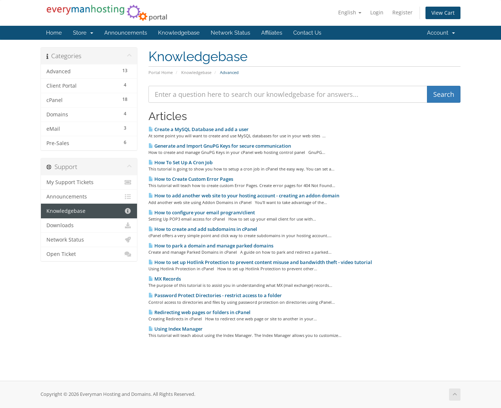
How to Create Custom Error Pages (190, 179)
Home (54, 32)
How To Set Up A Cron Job (180, 162)
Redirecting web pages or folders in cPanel (199, 312)
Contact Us (307, 32)
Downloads (89, 225)
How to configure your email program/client (201, 212)
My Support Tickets (89, 182)
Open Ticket (89, 254)
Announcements (125, 32)
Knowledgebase (179, 32)
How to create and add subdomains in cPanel (202, 229)
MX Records (164, 278)
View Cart (443, 12)
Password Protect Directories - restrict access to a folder (215, 295)
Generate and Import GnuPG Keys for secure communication (219, 146)
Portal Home (160, 72)
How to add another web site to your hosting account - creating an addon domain (243, 195)
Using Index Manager (175, 329)
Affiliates (271, 32)
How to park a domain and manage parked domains (210, 245)
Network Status (230, 32)
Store (83, 32)
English (349, 12)
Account (441, 32)
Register (402, 12)
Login (376, 12)
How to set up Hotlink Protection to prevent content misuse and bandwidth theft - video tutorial (260, 262)
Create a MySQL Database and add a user (198, 129)
